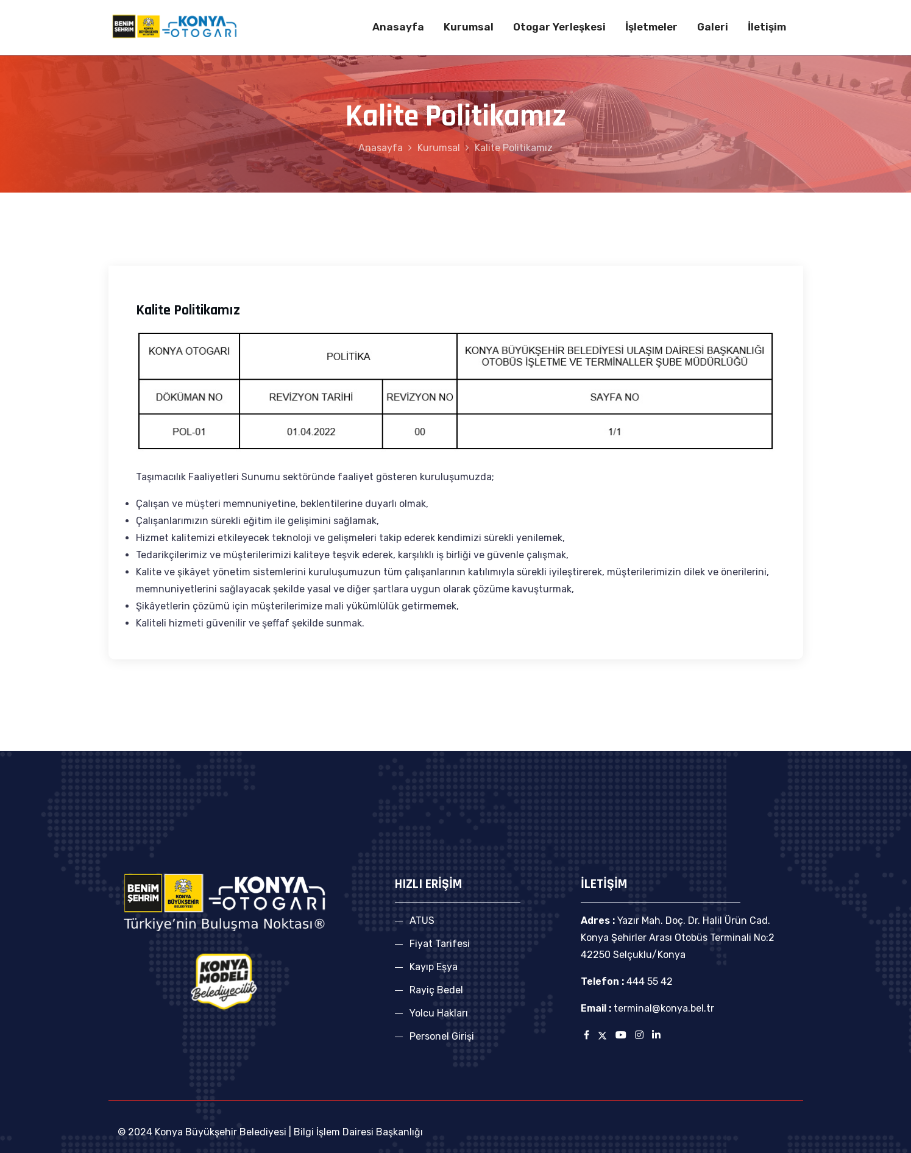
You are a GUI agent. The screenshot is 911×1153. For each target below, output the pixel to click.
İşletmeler (651, 27)
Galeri (712, 27)
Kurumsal (469, 27)
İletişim (767, 27)
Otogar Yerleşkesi (559, 27)
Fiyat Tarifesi (439, 943)
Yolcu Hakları (438, 1013)
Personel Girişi (441, 1036)
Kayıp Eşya (433, 967)
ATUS (421, 920)
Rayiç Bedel (436, 990)
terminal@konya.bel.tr (664, 1008)
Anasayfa (398, 27)
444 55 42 (648, 981)
